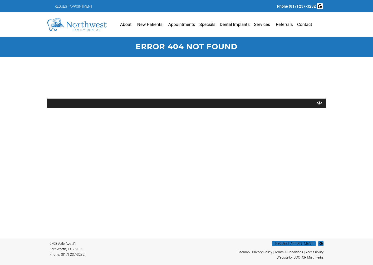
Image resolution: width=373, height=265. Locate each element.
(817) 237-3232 (302, 6)
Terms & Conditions (289, 252)
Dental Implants (235, 24)
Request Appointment (74, 6)
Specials (207, 24)
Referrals (284, 24)
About (126, 24)
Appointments (181, 24)
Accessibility (314, 252)
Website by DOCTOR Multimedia (300, 257)
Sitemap (244, 252)
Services (262, 24)
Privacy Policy (262, 252)
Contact (304, 24)
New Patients (149, 24)
